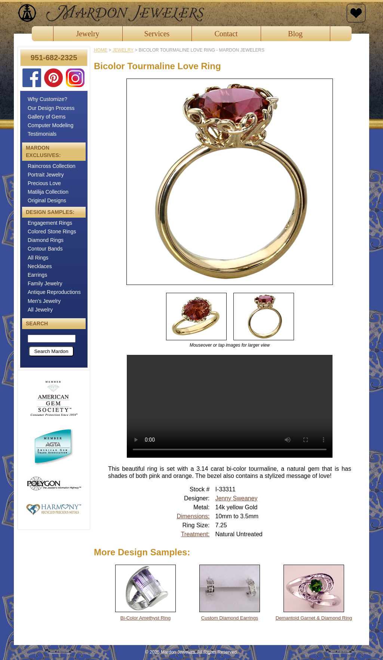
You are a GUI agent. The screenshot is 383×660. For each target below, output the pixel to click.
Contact (226, 34)
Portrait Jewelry (46, 175)
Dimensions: (193, 516)
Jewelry (87, 34)
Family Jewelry (45, 283)
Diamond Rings (46, 240)
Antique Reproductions (54, 292)
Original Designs (47, 200)
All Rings (38, 258)
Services (157, 34)
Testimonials (42, 134)
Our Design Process (51, 108)
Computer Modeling (50, 125)
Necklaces (40, 266)
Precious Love (44, 183)
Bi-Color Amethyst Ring (145, 618)
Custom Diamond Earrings (229, 618)
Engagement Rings (50, 223)
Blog (295, 34)
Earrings (37, 275)
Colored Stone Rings (52, 231)
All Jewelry (40, 310)
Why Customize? (47, 99)
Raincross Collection (52, 166)
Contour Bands (45, 249)
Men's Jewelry (44, 301)
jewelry (123, 50)
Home (100, 50)
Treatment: (195, 534)
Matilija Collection (48, 192)
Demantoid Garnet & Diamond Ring (314, 618)
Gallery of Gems (46, 117)
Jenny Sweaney (236, 498)
